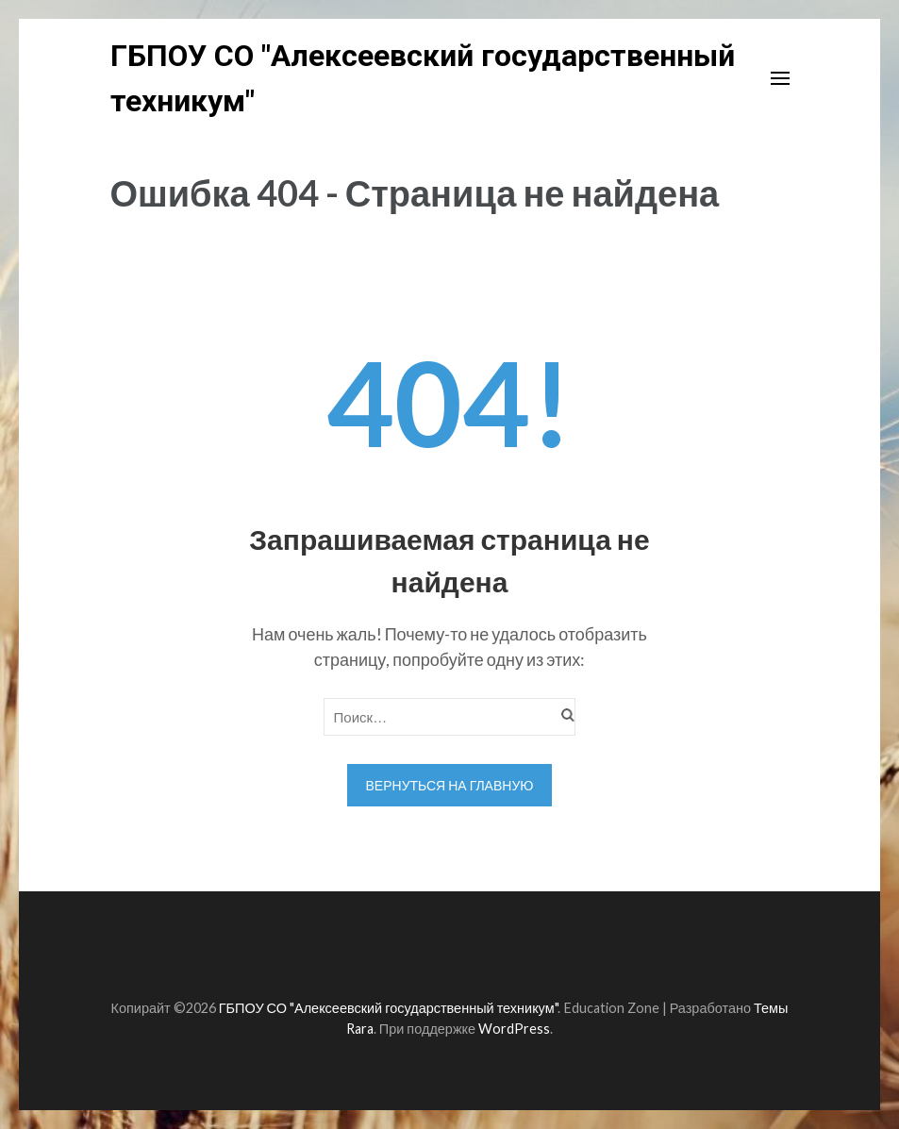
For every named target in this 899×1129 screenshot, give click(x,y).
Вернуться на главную (450, 785)
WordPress (514, 1029)
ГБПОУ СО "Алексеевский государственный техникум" (388, 1008)
